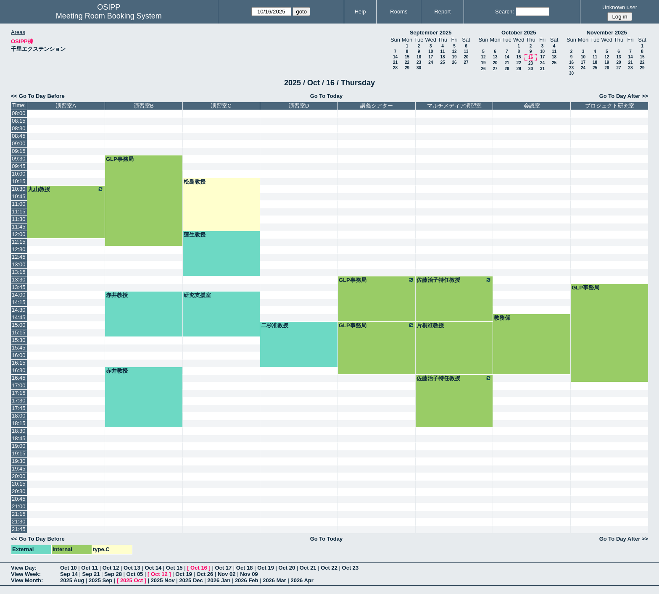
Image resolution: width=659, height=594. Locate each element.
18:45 (19, 438)
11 (442, 51)
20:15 (19, 484)
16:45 (19, 378)
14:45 (19, 317)
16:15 (19, 363)
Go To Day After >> (623, 96)
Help (360, 11)
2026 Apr (301, 580)
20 (466, 57)
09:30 (19, 158)
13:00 (19, 264)
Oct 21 (308, 568)
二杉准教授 (274, 325)
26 (454, 62)
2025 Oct (131, 580)
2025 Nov (163, 580)
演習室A (66, 106)
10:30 (19, 189)
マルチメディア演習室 (454, 106)
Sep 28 (113, 574)
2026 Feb (246, 580)
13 (466, 51)
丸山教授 (66, 189)
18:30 (19, 431)
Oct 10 (68, 568)
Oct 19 (265, 568)
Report (442, 11)
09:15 (19, 151)
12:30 (19, 249)
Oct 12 (111, 568)
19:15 (19, 453)
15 (407, 57)
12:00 (19, 234)
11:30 (19, 219)
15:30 (19, 340)
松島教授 (195, 182)
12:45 (19, 257)
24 (430, 62)
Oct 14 (153, 568)
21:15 (19, 514)
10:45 (19, 196)
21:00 (19, 506)
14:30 (19, 310)
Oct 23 (350, 568)
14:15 (19, 302)
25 (442, 62)
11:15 (19, 211)
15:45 (19, 347)
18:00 (19, 416)
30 (418, 68)
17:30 (19, 400)
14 (395, 57)
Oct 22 (329, 568)
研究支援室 (197, 295)
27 (466, 62)
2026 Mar (274, 580)
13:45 (19, 287)
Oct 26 (205, 574)
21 (395, 62)
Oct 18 (244, 568)
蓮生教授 (195, 234)
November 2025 (607, 32)
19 (454, 57)
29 (407, 68)
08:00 (19, 113)
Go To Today (326, 96)
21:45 (19, 529)
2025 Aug (72, 580)
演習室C (221, 106)
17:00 (19, 385)
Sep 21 (91, 574)
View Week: (26, 574)
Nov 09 (249, 574)
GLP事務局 (120, 159)
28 (395, 68)
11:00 (19, 204)
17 (430, 57)
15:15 (19, 332)
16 (418, 57)
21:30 (19, 521)
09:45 (19, 166)
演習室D (299, 106)
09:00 (19, 143)
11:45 (19, 226)
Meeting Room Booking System (109, 16)
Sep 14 (69, 574)
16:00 (19, 355)
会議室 (532, 106)
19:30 (19, 461)
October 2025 (518, 32)
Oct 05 (135, 574)
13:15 (19, 272)
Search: (504, 11)
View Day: (24, 568)
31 (542, 68)
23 (418, 62)
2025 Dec (191, 580)
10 (430, 51)
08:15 (19, 121)
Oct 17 (223, 568)
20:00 (19, 476)
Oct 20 (287, 568)
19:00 (19, 446)
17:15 (19, 393)
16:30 (19, 370)
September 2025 (431, 32)
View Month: (27, 580)
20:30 (19, 491)
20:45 (19, 499)
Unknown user (619, 7)
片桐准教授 (430, 325)
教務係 (502, 318)
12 (454, 51)
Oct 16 (198, 568)
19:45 (19, 468)
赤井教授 (117, 295)
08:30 (19, 128)
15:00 (19, 325)
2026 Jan (218, 580)
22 (407, 62)
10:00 (19, 174)
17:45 (19, 408)
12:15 (19, 242)
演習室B (144, 106)
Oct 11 (89, 568)
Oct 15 (174, 568)
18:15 (19, 423)
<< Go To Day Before (38, 96)
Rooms (398, 11)
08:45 (19, 136)
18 (442, 57)
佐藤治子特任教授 (454, 279)
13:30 (19, 279)
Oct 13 (132, 568)
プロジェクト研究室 (609, 106)
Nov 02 (227, 574)
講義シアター (376, 106)
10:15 (19, 181)
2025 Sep (100, 580)
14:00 (19, 295)
